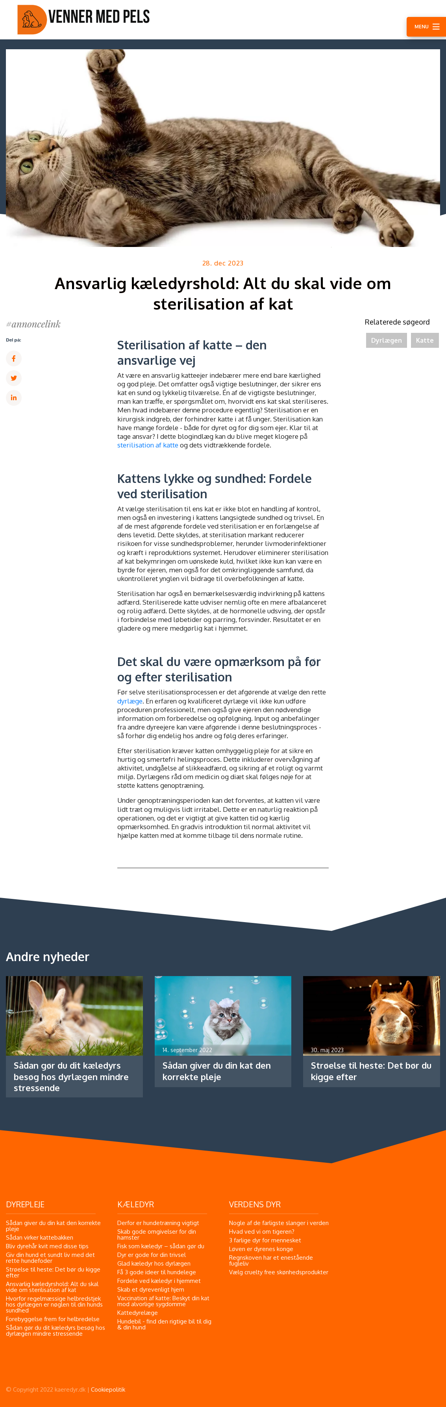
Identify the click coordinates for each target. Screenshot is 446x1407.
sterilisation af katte (147, 445)
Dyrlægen (386, 340)
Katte (425, 340)
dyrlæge (129, 701)
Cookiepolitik (108, 1389)
